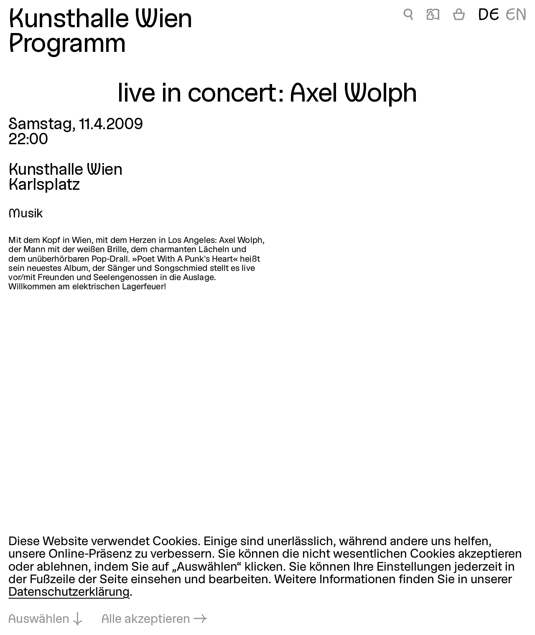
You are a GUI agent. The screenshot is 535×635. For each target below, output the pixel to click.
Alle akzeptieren (146, 619)
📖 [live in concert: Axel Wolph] (433, 16)
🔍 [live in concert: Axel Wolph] (408, 16)
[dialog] (267, 581)
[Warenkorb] (459, 15)
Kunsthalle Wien (100, 20)
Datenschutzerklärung (69, 592)
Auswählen (38, 619)
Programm (67, 45)
